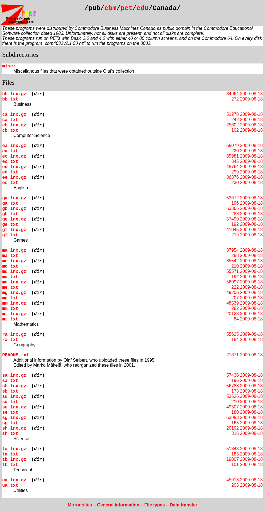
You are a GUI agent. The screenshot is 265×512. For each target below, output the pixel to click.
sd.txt (10, 402)
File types (154, 505)
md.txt (10, 277)
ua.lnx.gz (14, 480)
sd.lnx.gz (14, 396)
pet (126, 8)
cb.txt (10, 130)
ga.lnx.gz (14, 198)
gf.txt (10, 235)
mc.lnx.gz (14, 261)
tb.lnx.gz (14, 459)
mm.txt (10, 308)
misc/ (9, 66)
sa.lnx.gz (14, 375)
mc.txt (10, 266)
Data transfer (183, 505)
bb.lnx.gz (14, 94)
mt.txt (10, 319)
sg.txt (10, 423)
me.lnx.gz (14, 282)
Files (8, 82)
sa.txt (10, 380)
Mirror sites (80, 505)
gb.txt (10, 214)
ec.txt (10, 161)
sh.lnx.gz (14, 428)
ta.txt (10, 454)
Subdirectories (20, 54)
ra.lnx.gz (14, 334)
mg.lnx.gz (14, 292)
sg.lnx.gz (14, 417)
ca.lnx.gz (14, 114)
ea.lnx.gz (14, 145)
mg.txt (10, 298)
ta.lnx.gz (14, 449)
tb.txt (10, 464)
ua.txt (10, 485)
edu (143, 8)
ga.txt (10, 203)
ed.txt (10, 172)
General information (118, 505)
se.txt (10, 412)
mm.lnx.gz (14, 303)
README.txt (15, 355)
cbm (110, 8)
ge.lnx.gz (14, 219)
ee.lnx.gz (14, 177)
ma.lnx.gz (14, 250)
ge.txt (10, 224)
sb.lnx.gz (14, 386)
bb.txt (10, 99)
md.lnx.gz (14, 271)
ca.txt (10, 120)
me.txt (10, 287)
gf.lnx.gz (14, 229)
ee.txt (10, 182)
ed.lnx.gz (14, 167)
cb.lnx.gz (14, 125)
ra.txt (10, 339)
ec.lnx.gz (14, 156)
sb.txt (10, 391)
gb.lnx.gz (14, 208)
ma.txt (10, 255)
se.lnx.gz (14, 407)
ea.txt (10, 151)
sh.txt (10, 433)
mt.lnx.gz (14, 314)
